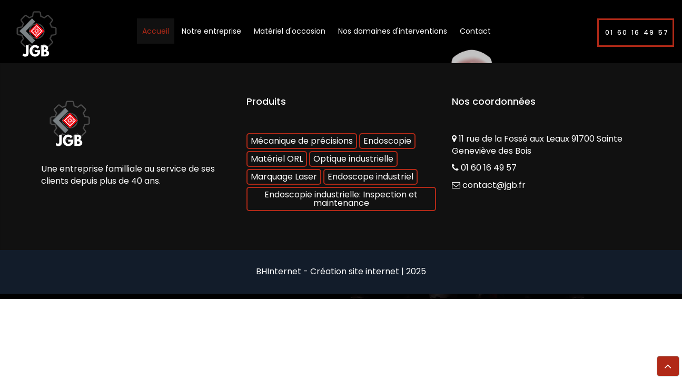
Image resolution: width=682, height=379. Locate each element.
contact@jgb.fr (494, 185)
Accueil (155, 31)
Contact (475, 31)
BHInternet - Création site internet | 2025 (341, 271)
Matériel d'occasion (289, 31)
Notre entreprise (211, 31)
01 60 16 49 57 (637, 32)
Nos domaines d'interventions (392, 31)
